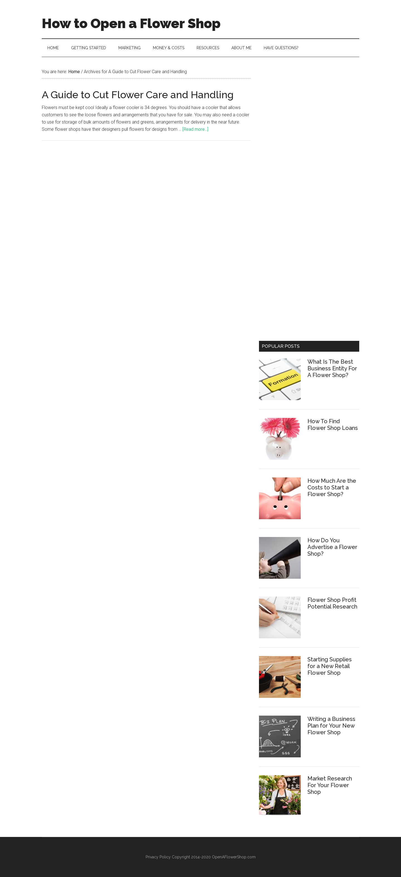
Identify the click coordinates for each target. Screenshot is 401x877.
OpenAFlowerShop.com (234, 857)
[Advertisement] (309, 107)
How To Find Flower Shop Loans (332, 424)
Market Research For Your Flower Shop (329, 785)
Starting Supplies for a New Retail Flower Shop (329, 666)
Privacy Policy (159, 857)
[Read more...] (195, 129)
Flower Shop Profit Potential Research (332, 603)
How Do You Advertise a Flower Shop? (332, 547)
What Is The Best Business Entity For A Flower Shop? (332, 368)
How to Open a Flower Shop (131, 23)
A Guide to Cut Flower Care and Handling (138, 94)
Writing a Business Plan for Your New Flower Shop (331, 726)
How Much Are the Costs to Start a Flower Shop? (331, 487)
